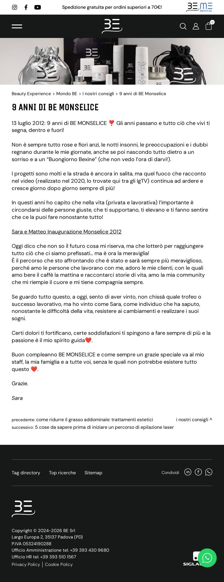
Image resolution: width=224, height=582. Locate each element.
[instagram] (15, 7)
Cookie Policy (59, 564)
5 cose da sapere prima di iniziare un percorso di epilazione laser (104, 427)
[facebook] (26, 7)
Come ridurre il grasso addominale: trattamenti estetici (94, 420)
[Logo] (112, 26)
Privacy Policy (26, 564)
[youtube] (37, 7)
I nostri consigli (98, 94)
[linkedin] (187, 472)
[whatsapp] (208, 472)
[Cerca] (183, 26)
